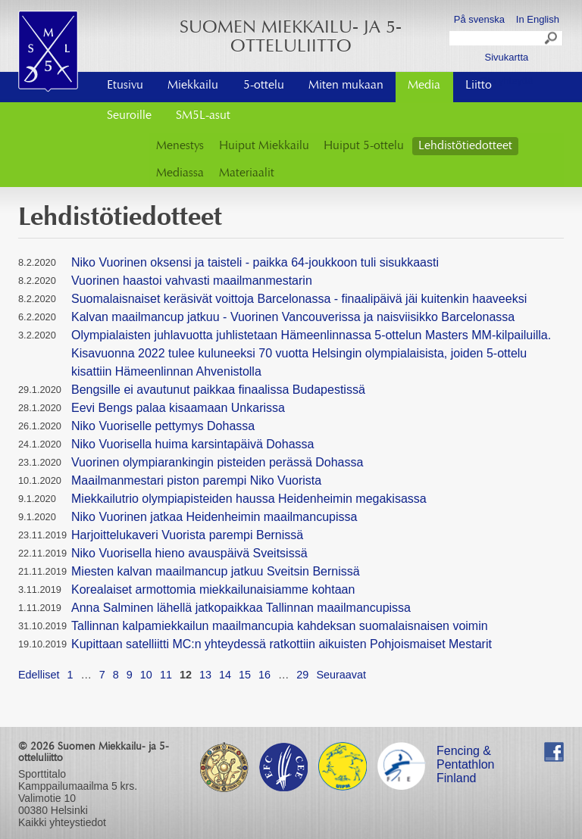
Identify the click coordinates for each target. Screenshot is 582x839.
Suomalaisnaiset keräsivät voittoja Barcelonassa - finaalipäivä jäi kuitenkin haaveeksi (299, 298)
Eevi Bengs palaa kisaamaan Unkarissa (178, 407)
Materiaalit (246, 173)
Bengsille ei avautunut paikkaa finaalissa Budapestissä (218, 389)
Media (424, 86)
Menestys (180, 146)
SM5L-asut (203, 116)
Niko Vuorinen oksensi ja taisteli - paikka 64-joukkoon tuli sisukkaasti (255, 262)
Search (551, 40)
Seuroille (129, 116)
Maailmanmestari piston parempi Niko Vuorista (196, 480)
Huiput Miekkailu (264, 146)
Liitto (478, 86)
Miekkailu (192, 86)
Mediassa (180, 173)
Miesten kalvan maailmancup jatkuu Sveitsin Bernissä (215, 571)
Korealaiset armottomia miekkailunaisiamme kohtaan (213, 589)
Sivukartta (506, 57)
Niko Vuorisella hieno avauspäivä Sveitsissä (189, 553)
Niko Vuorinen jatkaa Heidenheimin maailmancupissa (214, 516)
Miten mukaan (345, 86)
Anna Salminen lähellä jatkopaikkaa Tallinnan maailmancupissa (241, 607)
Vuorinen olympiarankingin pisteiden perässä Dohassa (217, 462)
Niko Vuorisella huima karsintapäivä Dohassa (192, 444)
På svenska (479, 19)
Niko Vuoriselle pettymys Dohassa (163, 426)
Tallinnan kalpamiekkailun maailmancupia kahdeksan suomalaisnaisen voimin (279, 625)
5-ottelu (263, 86)
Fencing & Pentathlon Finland (465, 753)
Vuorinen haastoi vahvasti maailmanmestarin (191, 280)
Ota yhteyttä (506, 80)
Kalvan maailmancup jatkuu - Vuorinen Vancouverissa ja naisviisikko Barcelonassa (293, 316)
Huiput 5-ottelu (364, 146)
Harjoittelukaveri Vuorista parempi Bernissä (187, 535)
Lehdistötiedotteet (465, 146)
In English (537, 19)
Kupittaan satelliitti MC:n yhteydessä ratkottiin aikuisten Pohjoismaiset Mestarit (281, 644)
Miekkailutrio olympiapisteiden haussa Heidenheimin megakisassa (249, 498)
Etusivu (125, 86)
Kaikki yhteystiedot (62, 822)
